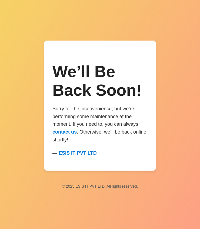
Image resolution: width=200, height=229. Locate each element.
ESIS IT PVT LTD (78, 153)
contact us (64, 132)
